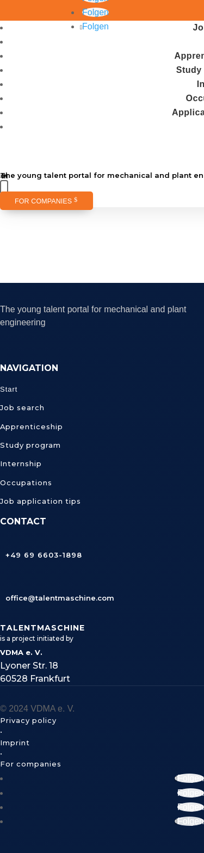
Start (8, 389)
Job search (22, 407)
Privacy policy (28, 720)
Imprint (15, 742)
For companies (43, 201)
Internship (21, 463)
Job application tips (40, 501)
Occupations (26, 482)
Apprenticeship (31, 426)
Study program (30, 445)
